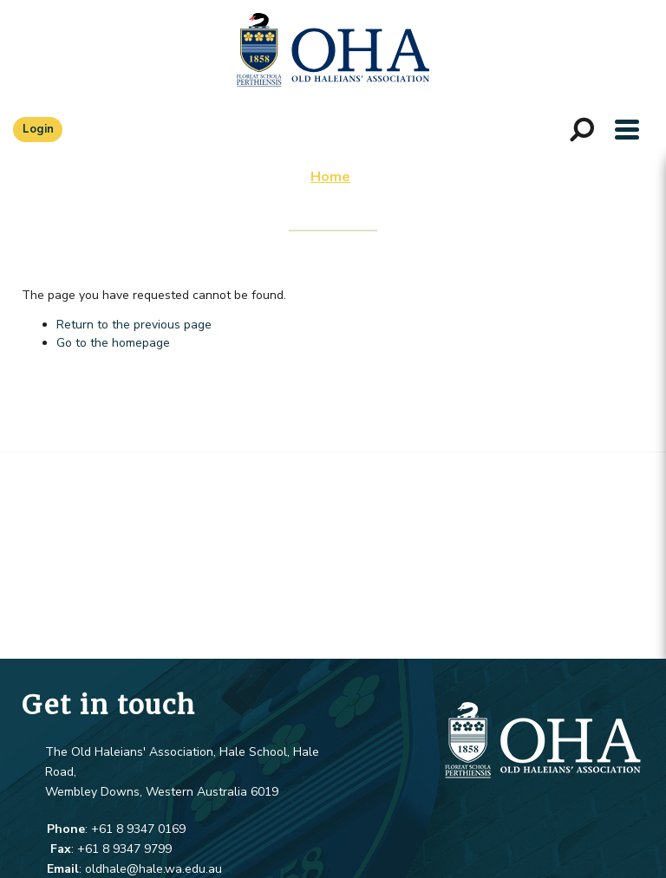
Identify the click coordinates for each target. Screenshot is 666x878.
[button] (627, 129)
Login (38, 129)
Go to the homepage (113, 343)
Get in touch (109, 704)
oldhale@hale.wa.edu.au (153, 869)
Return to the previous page (134, 324)
